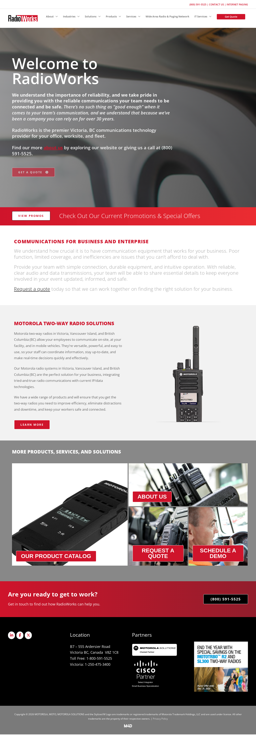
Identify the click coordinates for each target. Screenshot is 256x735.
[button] (231, 16)
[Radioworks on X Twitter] (28, 636)
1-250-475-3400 (97, 665)
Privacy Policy (160, 719)
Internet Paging (237, 4)
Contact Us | (218, 4)
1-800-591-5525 (99, 659)
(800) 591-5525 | (199, 4)
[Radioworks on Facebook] (20, 636)
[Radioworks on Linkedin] (11, 636)
